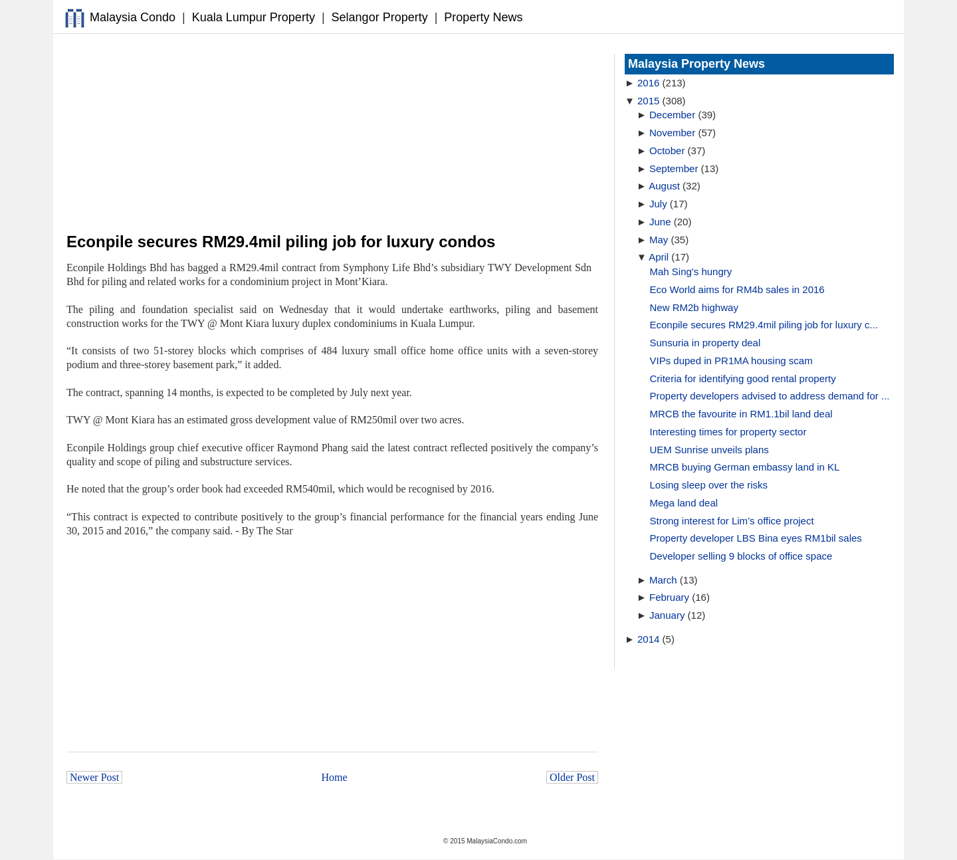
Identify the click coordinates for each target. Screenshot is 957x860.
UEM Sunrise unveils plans (709, 449)
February (669, 597)
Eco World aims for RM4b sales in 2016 (737, 289)
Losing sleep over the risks (709, 484)
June (660, 221)
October (667, 150)
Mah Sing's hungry (691, 271)
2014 (648, 639)
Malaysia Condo (132, 17)
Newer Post (94, 777)
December (672, 114)
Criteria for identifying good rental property (743, 378)
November (672, 132)
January (667, 615)
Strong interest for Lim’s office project (732, 520)
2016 (648, 82)
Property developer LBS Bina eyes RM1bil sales (756, 538)
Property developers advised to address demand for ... (770, 395)
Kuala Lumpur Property (253, 17)
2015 (648, 100)
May (658, 239)
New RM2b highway (694, 307)
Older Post (572, 777)
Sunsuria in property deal (705, 342)
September (673, 168)
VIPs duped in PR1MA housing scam (731, 360)
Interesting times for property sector (728, 431)
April (659, 257)
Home (335, 777)
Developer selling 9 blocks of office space (741, 556)
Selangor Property (380, 17)
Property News (483, 17)
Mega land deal (684, 502)
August (664, 185)
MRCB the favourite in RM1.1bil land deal (741, 413)
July (658, 203)
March (663, 580)
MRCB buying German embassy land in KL (745, 467)
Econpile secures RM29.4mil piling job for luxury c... (764, 324)
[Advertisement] (332, 134)
